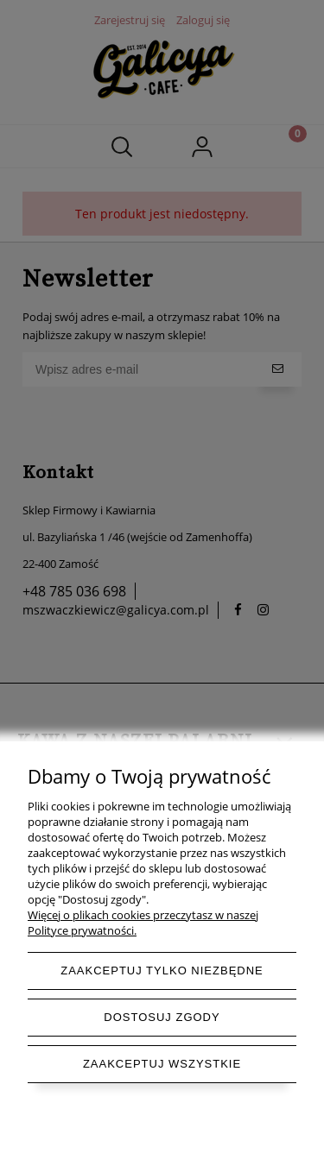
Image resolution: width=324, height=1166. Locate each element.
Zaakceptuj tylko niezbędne (162, 970)
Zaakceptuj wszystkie (162, 1063)
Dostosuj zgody (161, 1017)
